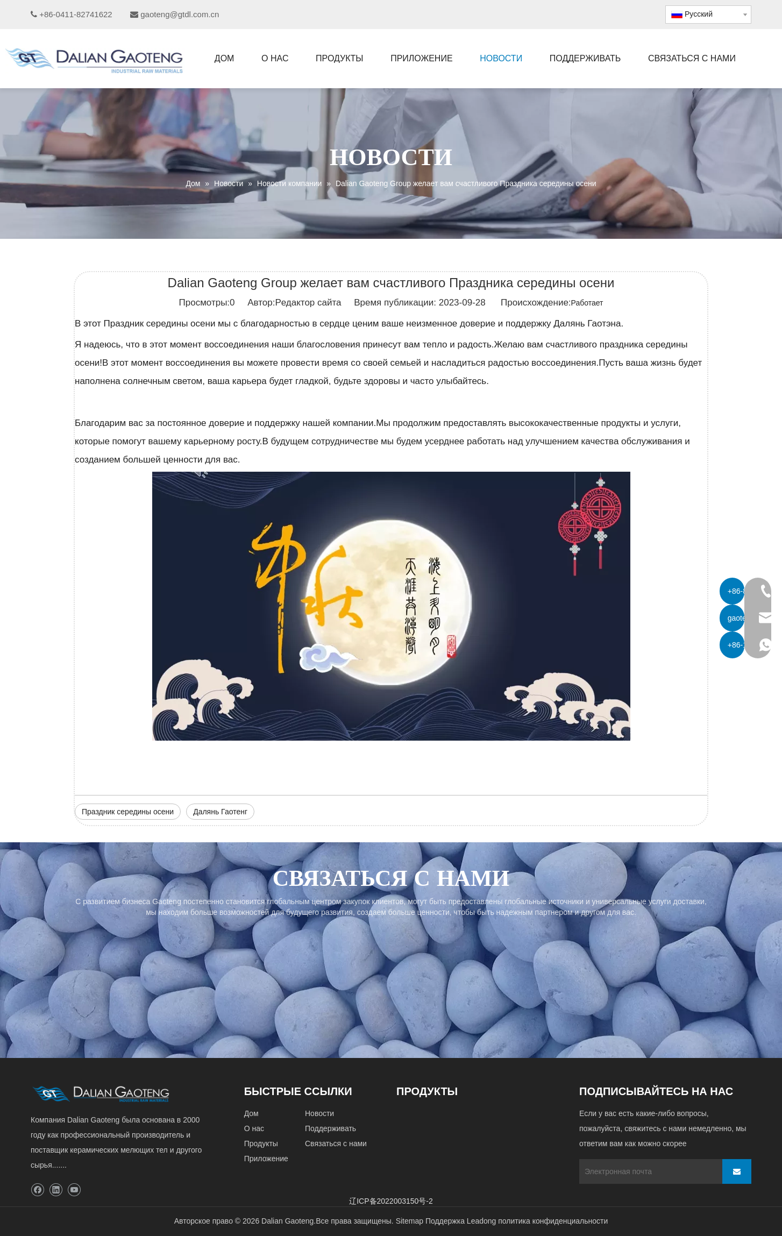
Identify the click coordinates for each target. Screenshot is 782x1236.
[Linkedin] (55, 1190)
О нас (254, 1128)
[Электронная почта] (648, 1171)
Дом (251, 1113)
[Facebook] (37, 1190)
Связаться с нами (336, 1143)
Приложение (266, 1158)
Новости (319, 1113)
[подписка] (736, 1171)
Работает (587, 303)
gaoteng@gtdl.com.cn (179, 14)
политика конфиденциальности (553, 1221)
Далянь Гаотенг (220, 811)
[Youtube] (74, 1190)
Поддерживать (330, 1128)
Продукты (261, 1143)
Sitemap (409, 1221)
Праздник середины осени (128, 811)
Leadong (481, 1221)
